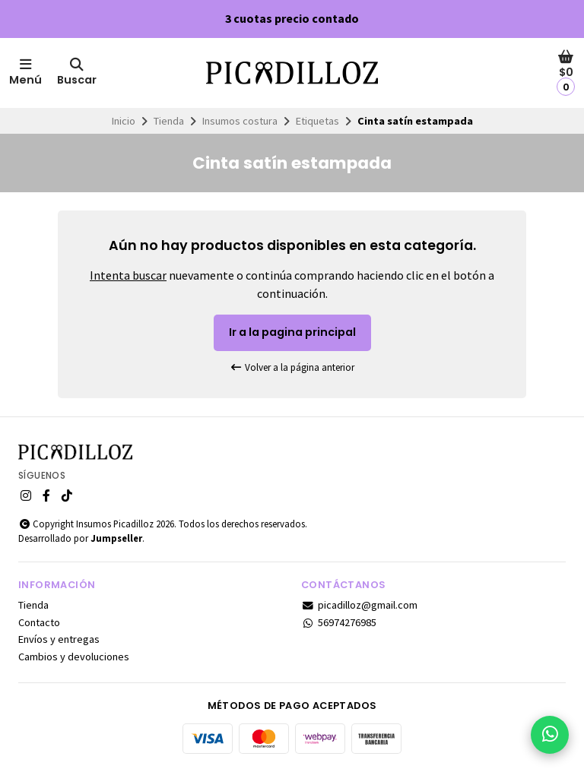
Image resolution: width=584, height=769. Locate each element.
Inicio (123, 121)
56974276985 (338, 622)
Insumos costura (240, 121)
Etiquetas (317, 121)
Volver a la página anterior (292, 367)
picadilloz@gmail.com (359, 605)
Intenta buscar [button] (128, 275)
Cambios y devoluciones (73, 656)
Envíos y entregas (59, 639)
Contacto (39, 622)
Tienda (169, 121)
